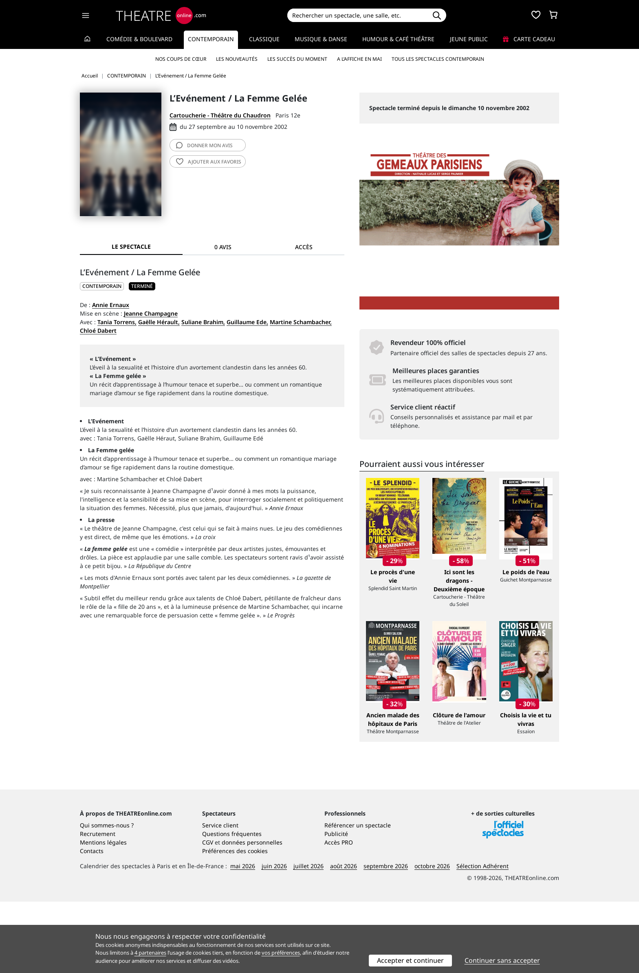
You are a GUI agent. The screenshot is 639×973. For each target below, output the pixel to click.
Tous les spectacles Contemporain (438, 58)
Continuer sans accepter (502, 960)
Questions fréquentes (232, 905)
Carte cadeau (529, 39)
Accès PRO (338, 914)
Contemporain (211, 39)
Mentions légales (103, 914)
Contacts (92, 922)
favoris (208, 161)
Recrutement (97, 905)
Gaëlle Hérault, (159, 322)
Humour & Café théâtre (398, 39)
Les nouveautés (237, 58)
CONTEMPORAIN (101, 286)
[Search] (357, 15)
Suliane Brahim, (203, 322)
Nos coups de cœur (180, 58)
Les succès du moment (297, 58)
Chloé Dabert (98, 330)
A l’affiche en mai (359, 58)
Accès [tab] (304, 247)
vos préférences (281, 952)
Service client (220, 896)
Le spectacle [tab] (131, 246)
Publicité (336, 905)
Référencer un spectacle (357, 896)
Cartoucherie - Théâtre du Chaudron (220, 115)
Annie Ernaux (110, 305)
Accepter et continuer (410, 960)
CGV (207, 914)
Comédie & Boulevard (139, 39)
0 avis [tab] (222, 247)
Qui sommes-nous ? (107, 896)
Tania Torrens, (117, 322)
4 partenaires (150, 952)
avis (204, 145)
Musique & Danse (321, 39)
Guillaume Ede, (247, 322)
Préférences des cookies (235, 922)
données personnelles (252, 914)
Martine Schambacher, (301, 322)
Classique (264, 39)
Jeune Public (469, 39)
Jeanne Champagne (151, 313)
